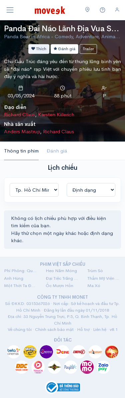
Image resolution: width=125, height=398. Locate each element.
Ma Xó (93, 285)
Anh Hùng (13, 278)
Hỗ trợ (83, 329)
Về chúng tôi (20, 329)
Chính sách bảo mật (54, 329)
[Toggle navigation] (10, 10)
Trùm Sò (95, 270)
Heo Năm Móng (61, 270)
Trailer (88, 48)
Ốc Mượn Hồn (59, 285)
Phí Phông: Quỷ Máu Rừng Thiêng (21, 270)
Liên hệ (99, 329)
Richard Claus (19, 114)
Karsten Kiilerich (56, 114)
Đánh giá (64, 48)
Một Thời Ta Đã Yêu (21, 285)
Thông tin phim (21, 151)
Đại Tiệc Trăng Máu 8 (62, 278)
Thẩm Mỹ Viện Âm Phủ (104, 278)
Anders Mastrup (22, 131)
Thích (38, 48)
